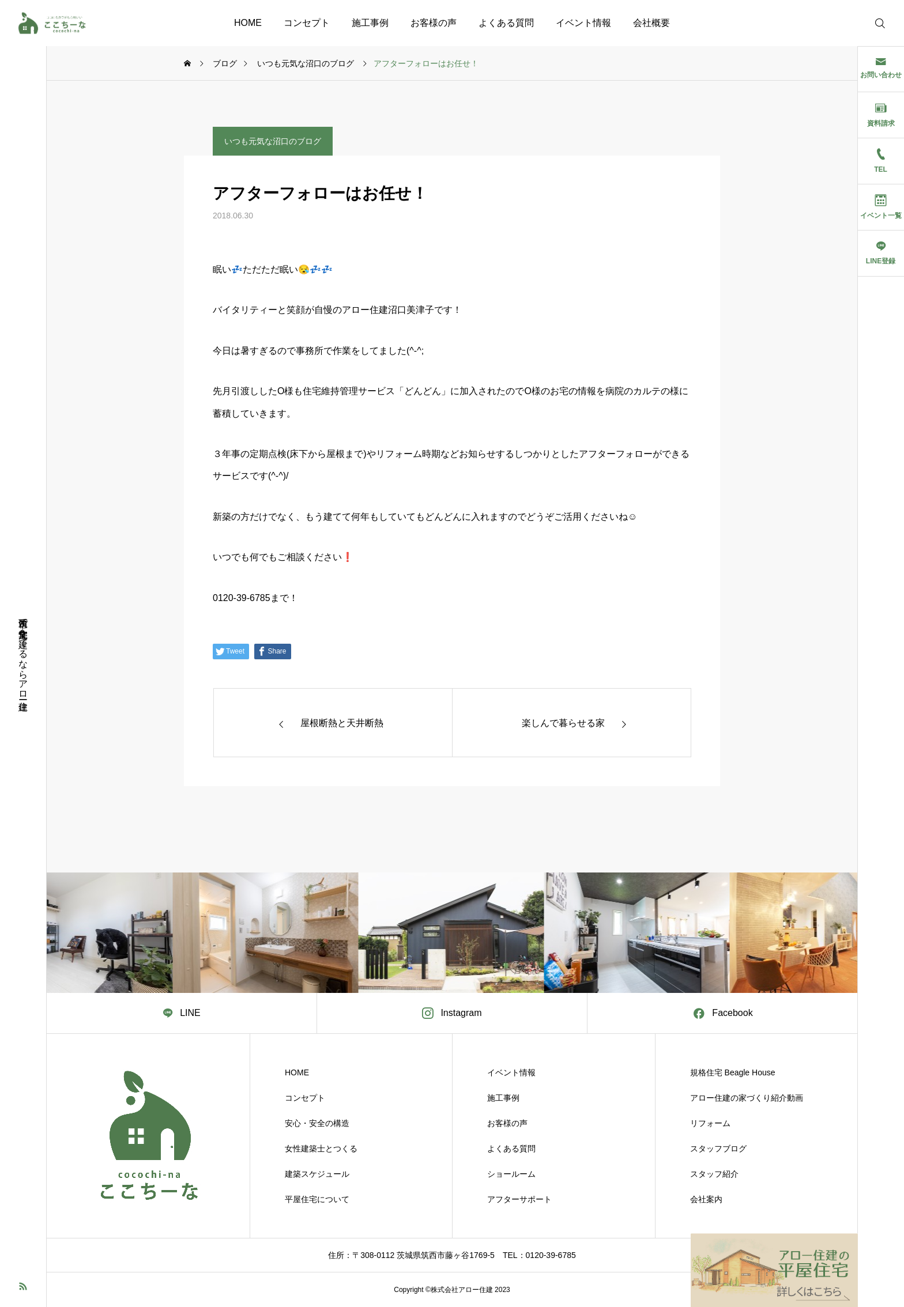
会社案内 (706, 1199)
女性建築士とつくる (321, 1148)
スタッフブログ (718, 1148)
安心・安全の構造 (317, 1123)
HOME (248, 23)
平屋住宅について (317, 1199)
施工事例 (370, 23)
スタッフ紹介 (714, 1174)
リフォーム (710, 1123)
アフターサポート (519, 1199)
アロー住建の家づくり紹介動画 (746, 1098)
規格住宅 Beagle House (732, 1072)
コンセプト (307, 23)
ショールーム (511, 1174)
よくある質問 (506, 23)
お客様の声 (433, 23)
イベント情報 (583, 23)
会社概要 (651, 23)
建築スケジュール (317, 1174)
